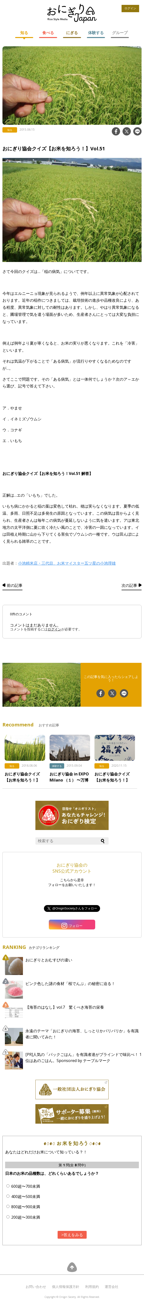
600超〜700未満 (25, 1186)
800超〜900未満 (25, 1206)
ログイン (130, 8)
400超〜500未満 (25, 1196)
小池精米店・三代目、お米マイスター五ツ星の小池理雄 (67, 563)
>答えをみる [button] (72, 1234)
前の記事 (14, 585)
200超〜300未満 (25, 1217)
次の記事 (129, 585)
